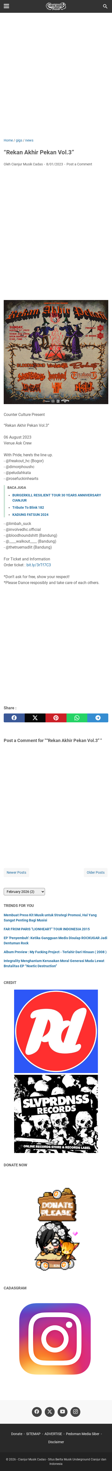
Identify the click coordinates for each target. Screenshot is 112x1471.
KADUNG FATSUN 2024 (30, 515)
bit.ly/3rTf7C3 (38, 565)
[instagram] (75, 1412)
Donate (16, 1434)
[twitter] (35, 717)
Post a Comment (79, 164)
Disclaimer (56, 1442)
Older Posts (96, 872)
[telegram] (97, 717)
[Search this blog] (105, 6)
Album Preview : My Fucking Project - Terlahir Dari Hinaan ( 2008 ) (55, 952)
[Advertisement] (56, 76)
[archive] (24, 891)
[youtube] (62, 1412)
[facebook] (14, 717)
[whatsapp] (77, 717)
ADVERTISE (53, 1434)
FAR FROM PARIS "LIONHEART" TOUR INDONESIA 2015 (47, 929)
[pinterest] (56, 717)
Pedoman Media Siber (82, 1434)
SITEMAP (33, 1434)
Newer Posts (16, 872)
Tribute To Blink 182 (28, 507)
